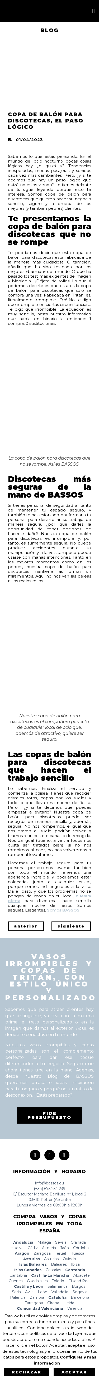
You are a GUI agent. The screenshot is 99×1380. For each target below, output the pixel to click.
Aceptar (74, 1372)
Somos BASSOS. (63, 910)
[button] (93, 11)
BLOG (49, 31)
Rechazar (26, 1372)
